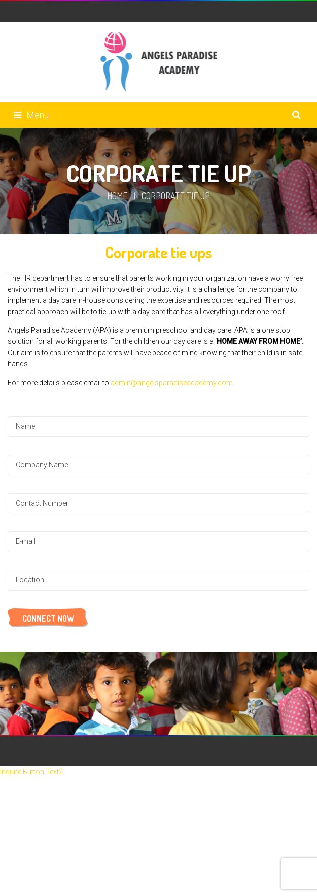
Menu (31, 115)
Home (117, 195)
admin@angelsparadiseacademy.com (172, 382)
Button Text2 (43, 772)
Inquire (11, 772)
